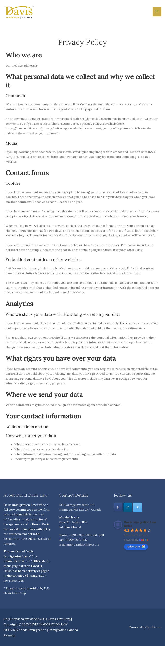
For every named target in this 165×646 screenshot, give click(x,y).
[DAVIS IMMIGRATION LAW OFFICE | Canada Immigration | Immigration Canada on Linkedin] (127, 507)
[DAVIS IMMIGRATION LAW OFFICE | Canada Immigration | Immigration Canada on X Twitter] (137, 507)
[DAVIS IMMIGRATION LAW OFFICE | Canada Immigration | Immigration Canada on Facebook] (118, 507)
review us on (136, 546)
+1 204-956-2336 (80, 535)
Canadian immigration (23, 519)
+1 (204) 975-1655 (77, 540)
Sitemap (9, 635)
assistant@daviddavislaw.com (79, 544)
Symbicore (153, 627)
